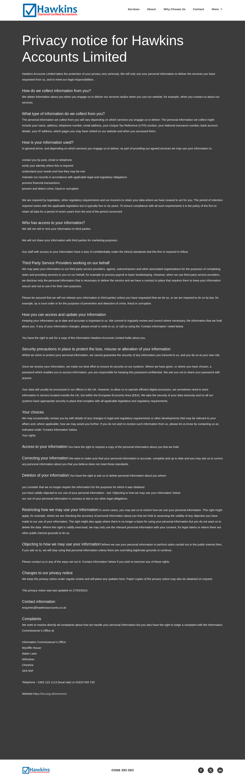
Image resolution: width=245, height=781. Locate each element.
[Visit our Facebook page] (201, 770)
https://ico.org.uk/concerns (50, 693)
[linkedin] (220, 770)
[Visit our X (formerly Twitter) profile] (210, 770)
